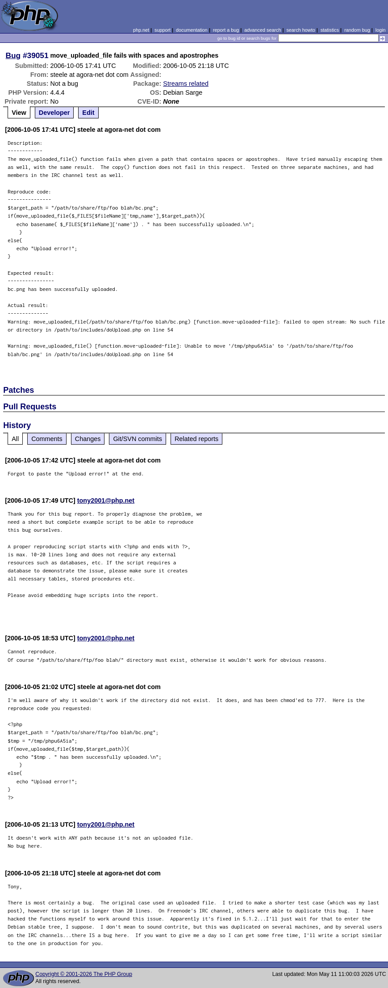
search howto (300, 30)
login (380, 30)
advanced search (262, 30)
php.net (141, 30)
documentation (192, 30)
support (162, 30)
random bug (357, 30)
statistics (330, 30)
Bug (13, 55)
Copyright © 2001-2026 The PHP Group (83, 974)
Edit (88, 112)
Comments (47, 438)
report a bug (226, 30)
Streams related (186, 83)
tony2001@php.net (105, 500)
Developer (54, 112)
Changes (88, 438)
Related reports (196, 438)
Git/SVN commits (137, 438)
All (15, 438)
